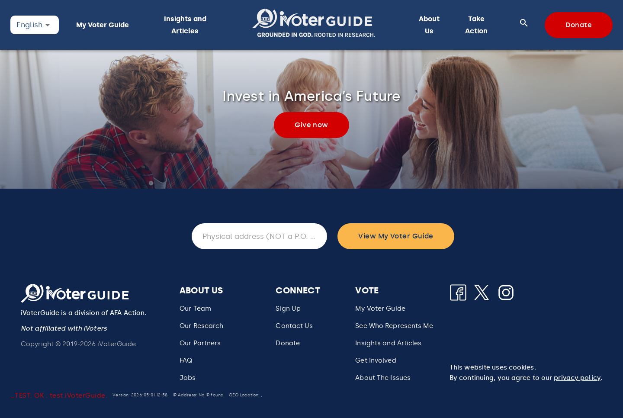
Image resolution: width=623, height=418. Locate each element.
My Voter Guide (380, 308)
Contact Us (294, 326)
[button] (313, 24)
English (29, 24)
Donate (288, 343)
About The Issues (383, 378)
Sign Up (288, 308)
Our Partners (200, 343)
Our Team (195, 308)
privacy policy (577, 378)
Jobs (188, 378)
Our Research (201, 326)
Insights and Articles (388, 343)
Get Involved (375, 360)
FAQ (186, 360)
